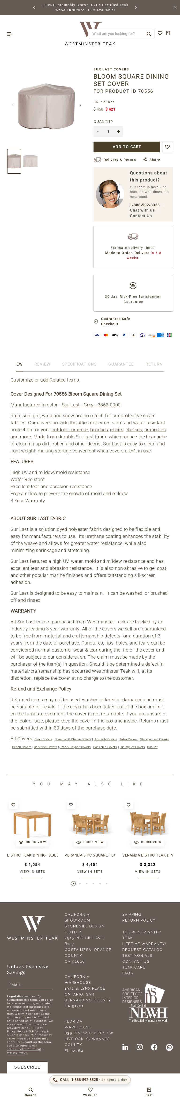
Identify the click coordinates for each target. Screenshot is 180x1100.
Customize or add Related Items (45, 380)
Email (15, 985)
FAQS (127, 974)
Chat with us (142, 210)
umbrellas (155, 429)
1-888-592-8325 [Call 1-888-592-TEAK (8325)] (145, 205)
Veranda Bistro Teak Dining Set (147, 855)
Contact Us (141, 216)
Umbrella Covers (105, 739)
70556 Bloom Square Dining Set (88, 394)
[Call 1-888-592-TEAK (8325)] (90, 1079)
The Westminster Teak (141, 935)
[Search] (149, 34)
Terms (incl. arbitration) (24, 1049)
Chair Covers (43, 739)
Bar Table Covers (105, 747)
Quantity (104, 122)
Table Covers (129, 739)
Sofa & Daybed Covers (75, 747)
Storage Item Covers (154, 739)
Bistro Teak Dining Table (32, 855)
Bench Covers (22, 747)
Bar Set (152, 747)
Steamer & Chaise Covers (73, 739)
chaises (134, 429)
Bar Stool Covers (45, 747)
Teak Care (134, 968)
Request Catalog (142, 950)
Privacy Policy (17, 1053)
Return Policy (139, 921)
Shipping (131, 915)
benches (99, 429)
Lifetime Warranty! (144, 944)
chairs (116, 429)
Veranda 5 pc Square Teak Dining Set (90, 855)
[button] (34, 7)
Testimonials (137, 956)
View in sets (32, 871)
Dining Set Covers (132, 747)
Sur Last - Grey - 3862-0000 (91, 405)
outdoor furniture (70, 429)
